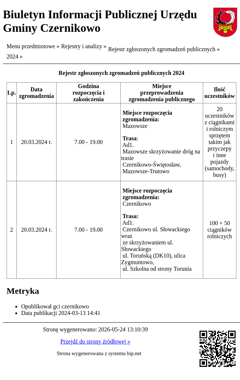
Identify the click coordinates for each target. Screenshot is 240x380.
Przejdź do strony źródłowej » (96, 341)
